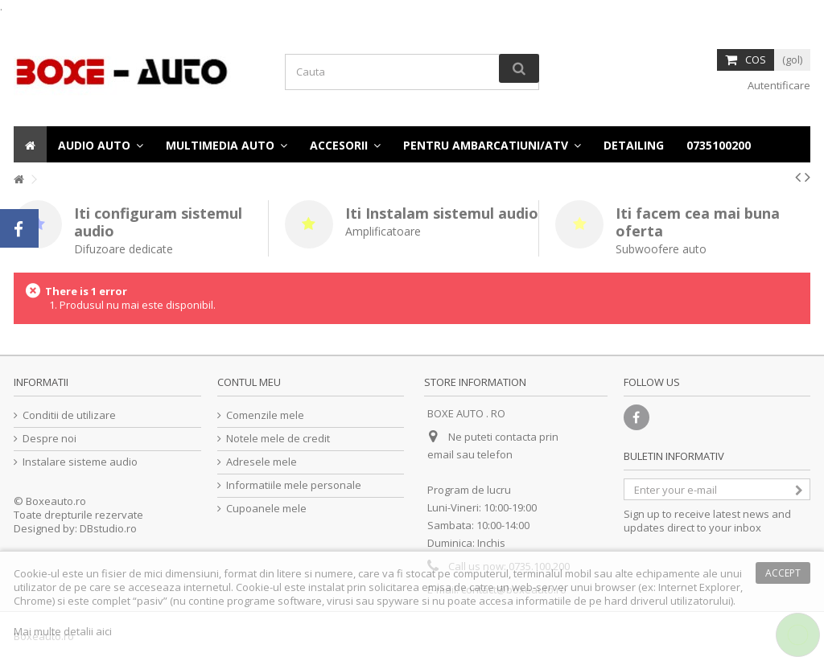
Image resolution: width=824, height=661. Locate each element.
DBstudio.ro (108, 528)
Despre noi (49, 438)
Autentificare (777, 85)
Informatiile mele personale (293, 485)
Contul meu (249, 382)
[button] (718, 144)
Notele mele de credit (278, 438)
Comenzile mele (265, 415)
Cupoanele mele (266, 508)
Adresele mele (261, 462)
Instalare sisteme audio (80, 462)
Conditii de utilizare (69, 415)
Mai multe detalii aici (63, 631)
